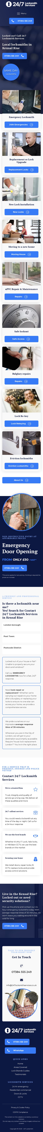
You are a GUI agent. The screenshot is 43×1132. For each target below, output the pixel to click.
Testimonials (20, 1074)
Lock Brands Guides (20, 1071)
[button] (21, 21)
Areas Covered (20, 1067)
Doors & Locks (20, 1094)
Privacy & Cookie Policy (20, 1107)
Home (20, 1064)
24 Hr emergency (20, 1087)
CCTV (20, 1097)
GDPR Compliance (20, 1112)
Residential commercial (20, 1090)
